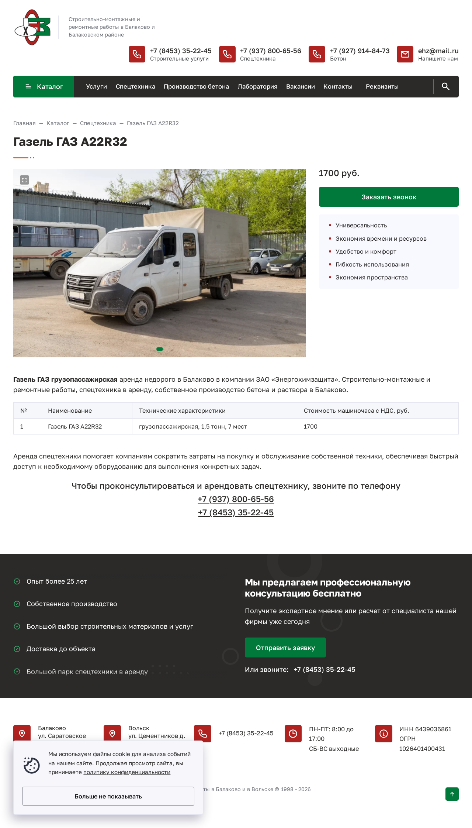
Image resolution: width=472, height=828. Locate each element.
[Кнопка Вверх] (452, 794)
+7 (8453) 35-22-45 (181, 51)
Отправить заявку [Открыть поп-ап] (285, 647)
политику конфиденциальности (126, 772)
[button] (159, 349)
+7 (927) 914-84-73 (360, 51)
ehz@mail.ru (438, 51)
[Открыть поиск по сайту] (444, 86)
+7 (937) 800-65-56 (270, 51)
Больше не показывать (108, 796)
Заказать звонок (388, 197)
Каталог (43, 86)
